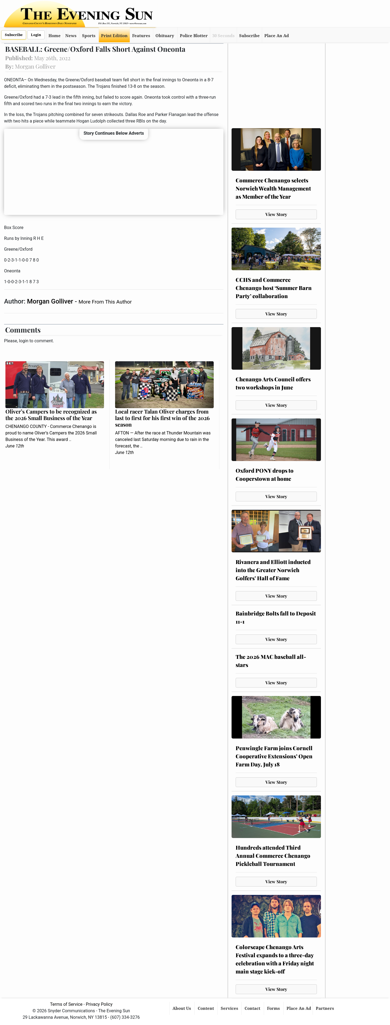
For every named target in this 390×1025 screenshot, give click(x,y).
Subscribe (13, 35)
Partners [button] (325, 1008)
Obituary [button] (164, 35)
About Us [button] (182, 1008)
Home (54, 35)
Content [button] (206, 1008)
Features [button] (141, 35)
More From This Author (105, 302)
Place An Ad (276, 35)
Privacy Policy (99, 1004)
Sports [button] (88, 35)
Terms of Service (66, 1004)
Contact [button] (253, 1008)
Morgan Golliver (51, 301)
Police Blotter (194, 35)
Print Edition (114, 35)
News (70, 35)
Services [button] (230, 1008)
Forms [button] (274, 1008)
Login (36, 35)
